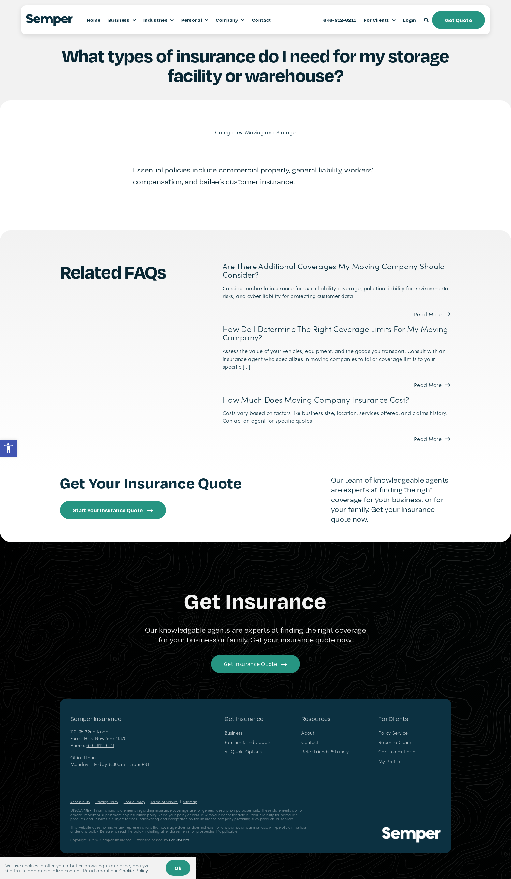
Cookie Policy (134, 801)
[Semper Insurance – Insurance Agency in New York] (411, 829)
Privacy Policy (106, 801)
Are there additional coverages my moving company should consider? (334, 270)
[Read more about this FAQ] (432, 314)
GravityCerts (179, 839)
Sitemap (190, 801)
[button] (8, 448)
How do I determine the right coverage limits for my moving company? (335, 332)
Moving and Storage (270, 132)
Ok (178, 868)
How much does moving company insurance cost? (316, 399)
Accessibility (80, 801)
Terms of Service (164, 801)
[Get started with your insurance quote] (255, 664)
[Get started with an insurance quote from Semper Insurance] (113, 510)
